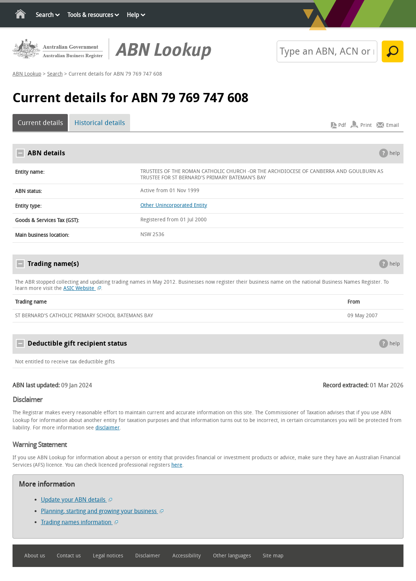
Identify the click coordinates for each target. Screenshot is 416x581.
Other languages (232, 556)
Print (366, 125)
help (394, 153)
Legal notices (108, 556)
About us (34, 556)
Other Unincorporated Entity (173, 205)
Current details (40, 123)
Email (392, 125)
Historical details (99, 123)
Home (21, 15)
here (176, 465)
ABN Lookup (27, 74)
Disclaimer (147, 556)
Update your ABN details (76, 499)
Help (133, 14)
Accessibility (186, 556)
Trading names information (79, 522)
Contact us (69, 556)
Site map (273, 556)
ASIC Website (82, 288)
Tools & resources (90, 14)
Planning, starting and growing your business (102, 511)
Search (44, 14)
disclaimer (107, 428)
